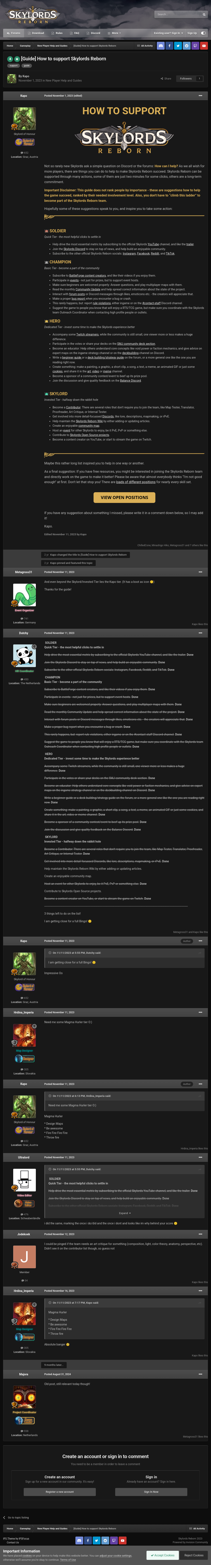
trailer (189, 244)
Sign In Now (151, 1491)
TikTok (170, 253)
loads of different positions (136, 482)
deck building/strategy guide (106, 357)
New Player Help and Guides (64, 80)
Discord (95, 33)
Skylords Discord (74, 249)
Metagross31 (177, 545)
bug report (79, 298)
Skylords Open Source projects (89, 435)
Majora (23, 1374)
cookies (57, 371)
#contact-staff (151, 303)
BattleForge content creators (87, 275)
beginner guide (72, 357)
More (115, 33)
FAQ (76, 33)
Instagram (129, 253)
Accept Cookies (163, 1555)
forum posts (77, 294)
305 (24, 1069)
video (95, 371)
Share (166, 78)
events (74, 280)
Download (38, 33)
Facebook (143, 253)
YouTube (153, 244)
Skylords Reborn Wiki (89, 421)
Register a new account (60, 1491)
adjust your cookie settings (115, 1555)
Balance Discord (130, 380)
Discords (108, 416)
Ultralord (23, 1157)
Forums (15, 33)
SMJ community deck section (136, 343)
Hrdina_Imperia (24, 1012)
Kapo (25, 76)
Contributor (73, 407)
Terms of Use (68, 1559)
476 (24, 1214)
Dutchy (23, 633)
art (89, 371)
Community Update (88, 289)
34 (24, 1280)
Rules (58, 33)
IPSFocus (24, 1538)
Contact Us (13, 1542)
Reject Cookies (194, 1555)
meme (107, 371)
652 (24, 152)
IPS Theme (9, 1538)
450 (24, 679)
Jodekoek (23, 1234)
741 (24, 618)
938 (24, 1431)
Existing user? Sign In (168, 33)
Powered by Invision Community (190, 1542)
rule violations (102, 303)
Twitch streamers (87, 334)
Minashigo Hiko (160, 545)
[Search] (167, 14)
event (66, 430)
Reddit (155, 253)
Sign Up (192, 33)
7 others (194, 545)
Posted (58, 95)
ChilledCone (144, 545)
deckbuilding (130, 353)
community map (89, 425)
